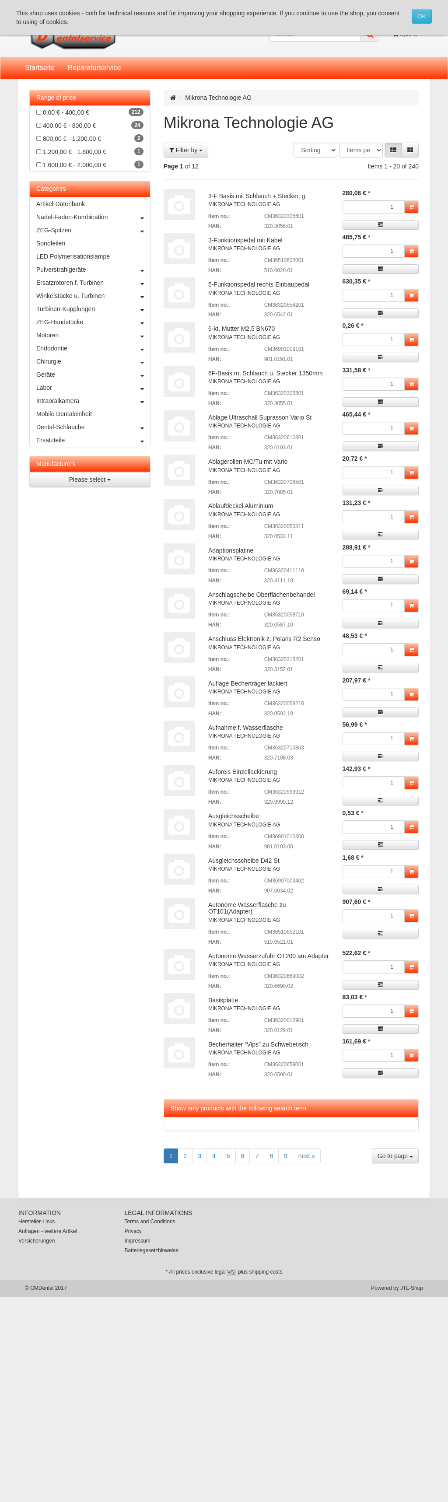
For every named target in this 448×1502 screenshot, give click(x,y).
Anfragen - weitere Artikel (47, 1231)
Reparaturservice (94, 67)
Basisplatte (223, 1000)
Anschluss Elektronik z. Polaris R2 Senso (264, 638)
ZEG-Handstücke (93, 322)
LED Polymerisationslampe (73, 256)
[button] (393, 150)
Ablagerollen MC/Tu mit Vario (247, 461)
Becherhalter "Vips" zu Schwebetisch (258, 1044)
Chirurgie (93, 361)
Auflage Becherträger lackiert (247, 683)
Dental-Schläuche (93, 427)
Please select (90, 479)
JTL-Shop (411, 1288)
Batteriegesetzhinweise (151, 1250)
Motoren (93, 335)
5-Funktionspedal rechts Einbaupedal (258, 284)
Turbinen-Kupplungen (93, 308)
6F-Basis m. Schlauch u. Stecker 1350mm (265, 373)
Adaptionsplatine (231, 550)
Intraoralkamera (93, 400)
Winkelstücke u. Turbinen (93, 295)
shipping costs (265, 1272)
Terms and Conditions (150, 1221)
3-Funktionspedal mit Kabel (245, 240)
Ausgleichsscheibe (233, 815)
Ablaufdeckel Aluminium (240, 505)
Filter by (186, 150)
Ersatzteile (93, 440)
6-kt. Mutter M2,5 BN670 (241, 328)
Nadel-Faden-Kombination (93, 217)
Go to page (395, 1155)
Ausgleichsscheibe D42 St (244, 860)
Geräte (93, 374)
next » (306, 1155)
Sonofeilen (50, 243)
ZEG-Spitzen (93, 230)
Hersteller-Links (36, 1221)
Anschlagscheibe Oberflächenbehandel (261, 594)
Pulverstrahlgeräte (93, 269)
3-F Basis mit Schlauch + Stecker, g (256, 196)
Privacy (133, 1231)
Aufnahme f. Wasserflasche (245, 727)
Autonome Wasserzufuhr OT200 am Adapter (268, 955)
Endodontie (93, 348)
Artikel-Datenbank (60, 203)
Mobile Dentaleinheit (64, 413)
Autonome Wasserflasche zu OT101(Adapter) (247, 908)
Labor (93, 387)
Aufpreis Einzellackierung (242, 771)
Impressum (137, 1241)
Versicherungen (36, 1241)
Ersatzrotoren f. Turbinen (93, 282)
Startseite (40, 67)
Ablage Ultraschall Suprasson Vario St (260, 417)
